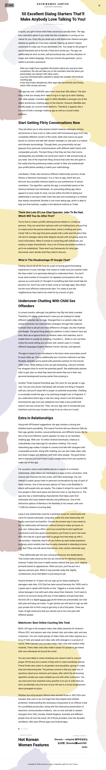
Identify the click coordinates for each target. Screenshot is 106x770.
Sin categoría (24, 729)
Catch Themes (73, 764)
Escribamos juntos (53, 4)
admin (61, 24)
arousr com (45, 599)
